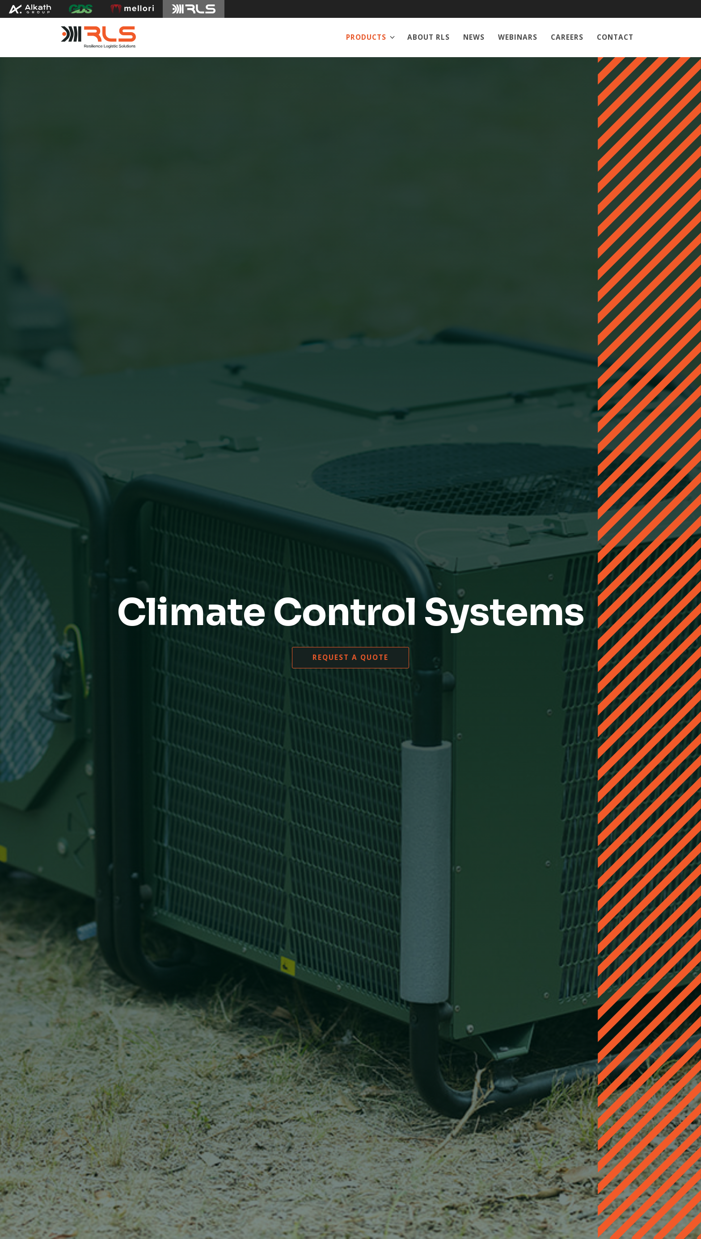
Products (366, 37)
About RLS (428, 37)
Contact (615, 37)
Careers (567, 37)
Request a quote (350, 657)
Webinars (517, 37)
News (474, 37)
